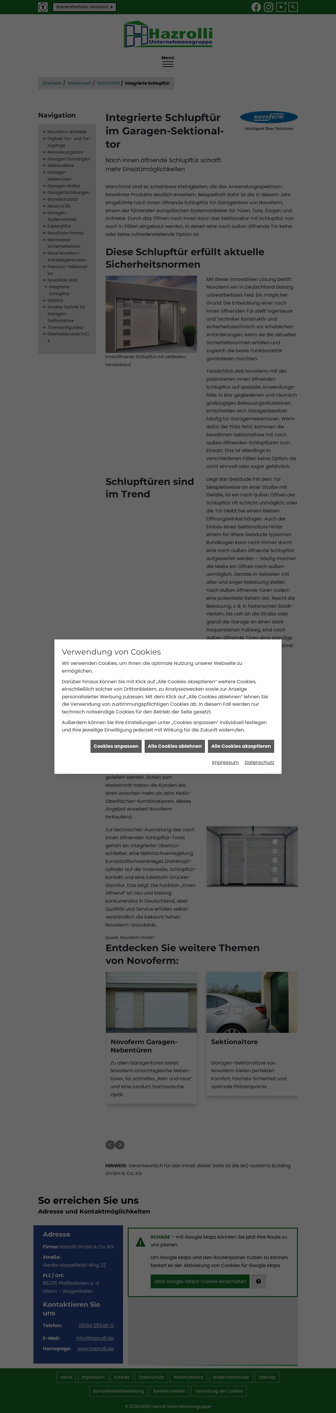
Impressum (225, 762)
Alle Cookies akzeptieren (241, 746)
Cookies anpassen (116, 746)
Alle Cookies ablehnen (175, 746)
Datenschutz (259, 762)
